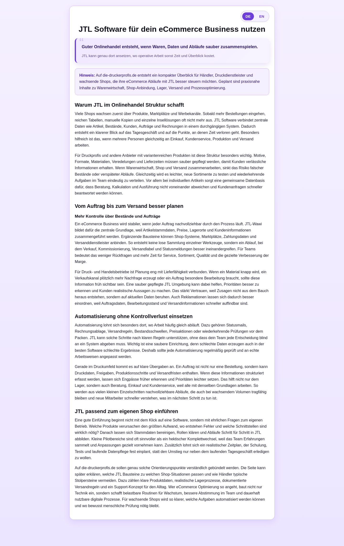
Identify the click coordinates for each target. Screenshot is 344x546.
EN (261, 16)
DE (248, 16)
